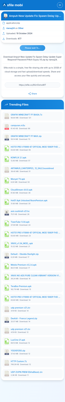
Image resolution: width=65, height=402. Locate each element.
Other (21, 28)
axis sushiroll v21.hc (20, 211)
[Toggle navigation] (60, 5)
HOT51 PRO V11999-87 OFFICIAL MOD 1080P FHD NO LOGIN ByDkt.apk (36, 147)
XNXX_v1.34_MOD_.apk (22, 243)
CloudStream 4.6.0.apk (21, 190)
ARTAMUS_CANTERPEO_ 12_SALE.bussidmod (32, 168)
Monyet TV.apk (18, 179)
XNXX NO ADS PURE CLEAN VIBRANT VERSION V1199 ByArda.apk (36, 275)
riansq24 (10, 28)
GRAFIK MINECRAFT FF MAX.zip (26, 136)
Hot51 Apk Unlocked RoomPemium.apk (29, 200)
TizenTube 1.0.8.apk (20, 222)
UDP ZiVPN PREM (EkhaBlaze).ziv (27, 372)
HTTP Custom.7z (19, 361)
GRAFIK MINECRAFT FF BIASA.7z (26, 114)
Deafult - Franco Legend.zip (24, 318)
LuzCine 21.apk (18, 340)
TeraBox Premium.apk (21, 286)
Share (32, 93)
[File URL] (32, 85)
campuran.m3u (18, 125)
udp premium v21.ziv (20, 307)
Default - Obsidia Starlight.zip (25, 254)
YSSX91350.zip (18, 350)
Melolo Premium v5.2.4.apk (23, 265)
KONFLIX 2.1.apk (18, 157)
